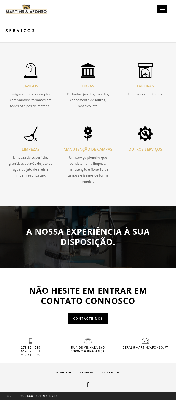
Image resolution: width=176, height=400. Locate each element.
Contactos (111, 372)
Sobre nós (63, 372)
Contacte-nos (88, 318)
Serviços (87, 372)
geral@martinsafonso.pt (145, 347)
